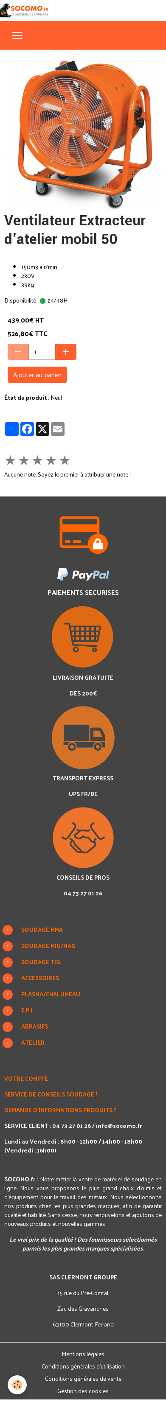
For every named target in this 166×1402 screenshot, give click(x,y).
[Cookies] (17, 1384)
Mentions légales (83, 1354)
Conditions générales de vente (83, 1378)
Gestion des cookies (83, 1390)
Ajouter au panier (37, 374)
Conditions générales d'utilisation (83, 1366)
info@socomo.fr (119, 1125)
